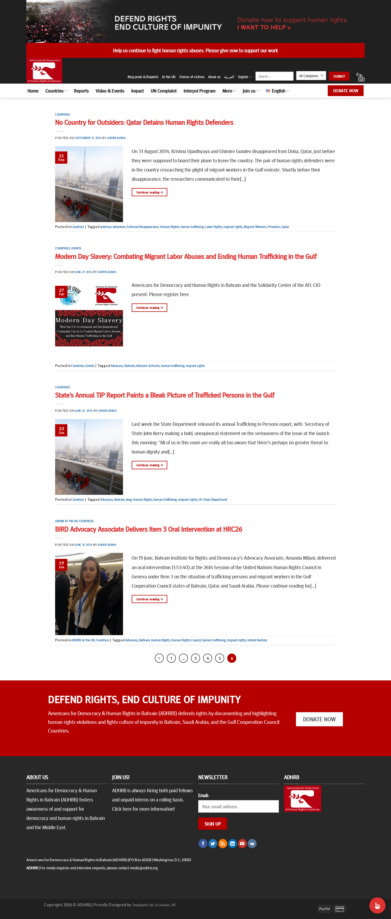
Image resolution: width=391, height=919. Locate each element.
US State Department (212, 499)
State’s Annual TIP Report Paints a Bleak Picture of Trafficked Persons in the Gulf (164, 395)
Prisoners (274, 226)
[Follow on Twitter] (213, 843)
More (229, 90)
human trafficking (192, 226)
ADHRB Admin (116, 138)
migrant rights (232, 226)
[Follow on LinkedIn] (232, 843)
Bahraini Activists (148, 365)
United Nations (257, 640)
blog (129, 499)
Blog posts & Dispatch (143, 76)
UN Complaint (163, 90)
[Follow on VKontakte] (252, 843)
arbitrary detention (112, 226)
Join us (251, 90)
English (245, 77)
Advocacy (117, 365)
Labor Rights (213, 226)
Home (32, 90)
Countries (56, 90)
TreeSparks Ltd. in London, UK (153, 904)
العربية (229, 76)
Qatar (285, 226)
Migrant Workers (255, 226)
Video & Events (110, 90)
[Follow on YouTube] (242, 843)
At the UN (168, 76)
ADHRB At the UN (66, 521)
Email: (203, 795)
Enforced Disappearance (143, 226)
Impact (137, 90)
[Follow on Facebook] (202, 843)
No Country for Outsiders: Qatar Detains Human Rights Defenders (144, 122)
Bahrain (130, 365)
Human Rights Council (186, 640)
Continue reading (149, 192)
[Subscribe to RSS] (222, 843)
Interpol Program (199, 90)
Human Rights (169, 226)
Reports (81, 90)
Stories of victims (191, 76)
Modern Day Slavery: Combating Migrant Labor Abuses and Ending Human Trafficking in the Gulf (186, 256)
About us (214, 76)
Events (76, 248)
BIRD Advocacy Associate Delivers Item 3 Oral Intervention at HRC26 (148, 529)
